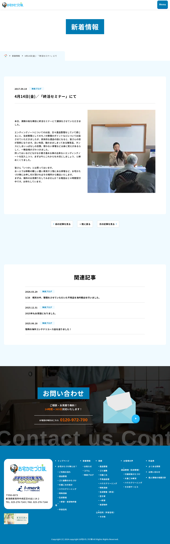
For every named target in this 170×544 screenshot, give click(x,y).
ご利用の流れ (65, 472)
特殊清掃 (63, 493)
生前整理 (63, 497)
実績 (100, 460)
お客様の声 (128, 460)
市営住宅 (63, 509)
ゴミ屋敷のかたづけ (67, 480)
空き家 (102, 496)
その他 (102, 516)
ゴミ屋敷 (103, 470)
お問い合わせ (154, 472)
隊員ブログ (89, 475)
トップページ (63, 460)
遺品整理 (63, 476)
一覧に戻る (84, 224)
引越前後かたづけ (132, 474)
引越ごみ (103, 475)
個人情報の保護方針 (157, 477)
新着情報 (87, 460)
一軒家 (102, 500)
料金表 (151, 460)
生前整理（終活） (107, 492)
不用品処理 (104, 479)
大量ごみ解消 (130, 478)
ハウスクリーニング (67, 489)
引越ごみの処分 (66, 484)
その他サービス (131, 487)
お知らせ (88, 466)
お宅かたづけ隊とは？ (67, 466)
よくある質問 (154, 466)
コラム (87, 470)
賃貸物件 (103, 504)
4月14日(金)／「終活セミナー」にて (41, 56)
